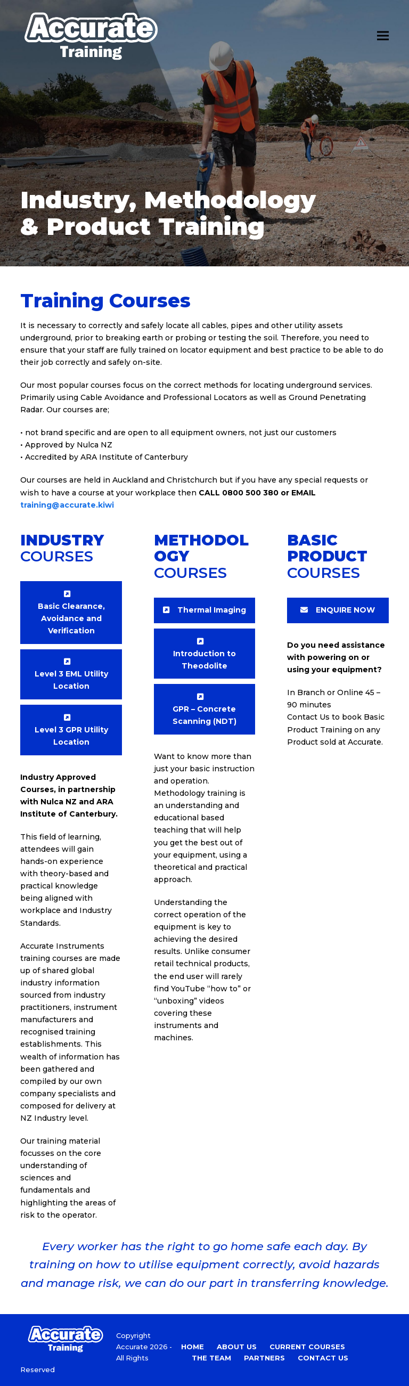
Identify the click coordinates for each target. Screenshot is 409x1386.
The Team (211, 1358)
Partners (264, 1358)
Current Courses (307, 1346)
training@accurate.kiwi (67, 505)
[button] (383, 35)
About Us (237, 1346)
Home (192, 1346)
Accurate (132, 1346)
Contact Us (323, 1358)
